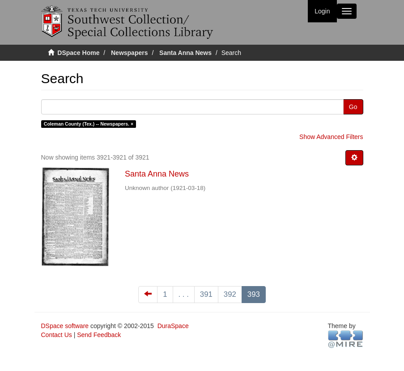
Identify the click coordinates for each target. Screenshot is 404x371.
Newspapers (129, 52)
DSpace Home (78, 52)
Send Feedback (99, 334)
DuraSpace (173, 325)
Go (353, 106)
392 (230, 294)
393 (253, 294)
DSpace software (65, 325)
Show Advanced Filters (331, 136)
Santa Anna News (185, 52)
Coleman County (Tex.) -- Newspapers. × (88, 123)
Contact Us (56, 334)
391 (206, 294)
